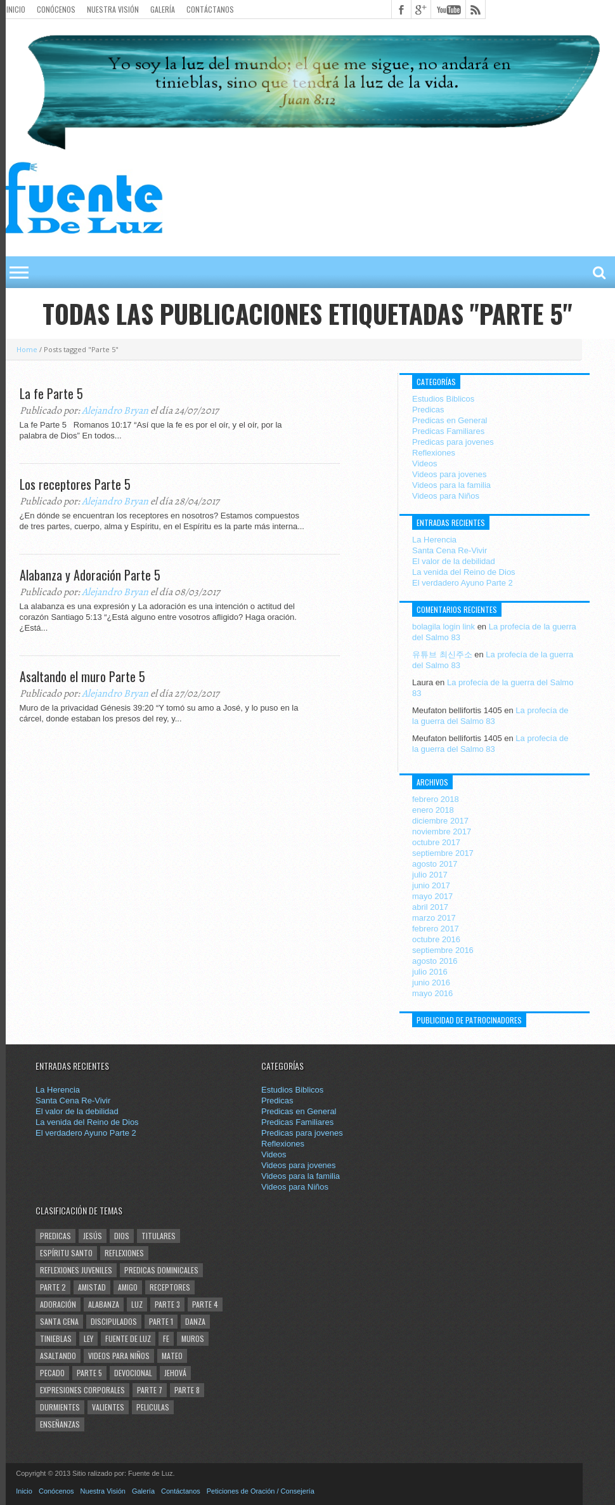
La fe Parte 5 (51, 393)
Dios (121, 1235)
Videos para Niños (445, 496)
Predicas (428, 409)
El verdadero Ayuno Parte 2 (462, 583)
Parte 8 (187, 1389)
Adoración (58, 1304)
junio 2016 (431, 982)
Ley (88, 1338)
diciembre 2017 (440, 820)
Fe (166, 1338)
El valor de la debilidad (453, 561)
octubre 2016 (436, 939)
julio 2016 (430, 971)
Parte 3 (167, 1304)
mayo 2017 (432, 896)
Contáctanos (210, 9)
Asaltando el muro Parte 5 (82, 676)
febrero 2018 (435, 799)
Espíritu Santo (66, 1252)
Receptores (170, 1287)
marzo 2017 (434, 918)
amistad (92, 1287)
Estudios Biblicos (443, 399)
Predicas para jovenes (453, 442)
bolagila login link (443, 626)
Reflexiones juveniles (76, 1270)
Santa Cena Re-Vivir (449, 550)
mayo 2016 (432, 993)
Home (26, 349)
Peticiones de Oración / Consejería (260, 1491)
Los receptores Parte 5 (75, 484)
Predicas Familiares (448, 431)
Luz (137, 1304)
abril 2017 (430, 907)
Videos (424, 463)
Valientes (108, 1407)
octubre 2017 (436, 842)
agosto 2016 (435, 961)
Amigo (128, 1287)
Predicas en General (450, 420)
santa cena (59, 1321)
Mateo (172, 1355)
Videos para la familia (451, 485)
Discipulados (114, 1321)
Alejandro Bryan (115, 410)
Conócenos (56, 9)
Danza (195, 1321)
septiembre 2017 (443, 853)
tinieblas (56, 1338)
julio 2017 (430, 874)
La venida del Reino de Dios (463, 572)
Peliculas (152, 1407)
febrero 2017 (435, 928)
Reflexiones (433, 452)
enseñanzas (60, 1424)
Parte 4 (205, 1304)
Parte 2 (53, 1287)
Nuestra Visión (113, 9)
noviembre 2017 (441, 831)
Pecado (52, 1372)
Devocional (133, 1372)
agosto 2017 (435, 864)
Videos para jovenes (449, 474)
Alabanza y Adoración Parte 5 (90, 574)
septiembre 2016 (443, 950)
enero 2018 (433, 810)
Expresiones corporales (82, 1389)
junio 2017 (431, 885)
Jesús (92, 1235)
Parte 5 (89, 1372)
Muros (192, 1338)
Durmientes (60, 1407)
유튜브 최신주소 (442, 654)
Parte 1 (161, 1321)
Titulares (158, 1235)
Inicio (15, 9)
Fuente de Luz (128, 1338)
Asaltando (58, 1355)
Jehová (175, 1372)
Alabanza (103, 1304)
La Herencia (434, 539)
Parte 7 (149, 1389)
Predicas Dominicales (161, 1270)
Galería (162, 9)
